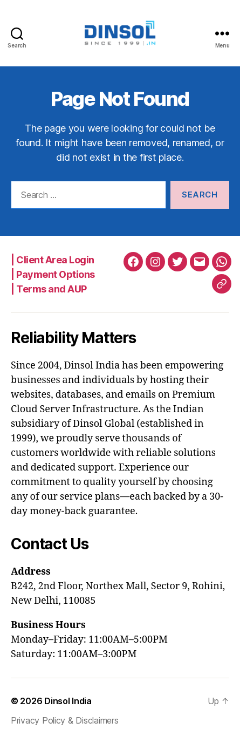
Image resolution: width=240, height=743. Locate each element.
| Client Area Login (52, 259)
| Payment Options (53, 274)
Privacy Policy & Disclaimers (64, 720)
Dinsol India (68, 701)
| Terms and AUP (49, 289)
